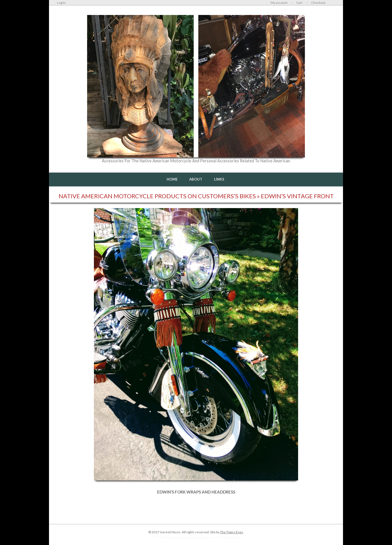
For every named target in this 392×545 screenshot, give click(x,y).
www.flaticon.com (198, 537)
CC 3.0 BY (233, 537)
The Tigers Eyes (231, 532)
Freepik (176, 537)
